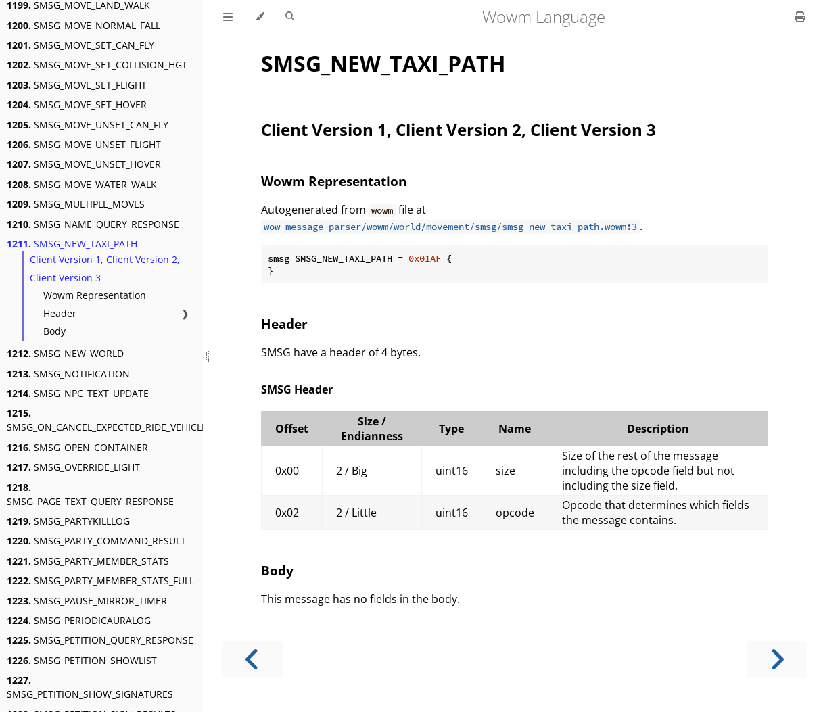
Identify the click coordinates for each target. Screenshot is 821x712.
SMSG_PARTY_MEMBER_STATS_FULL (100, 580)
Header (59, 313)
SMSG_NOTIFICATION (68, 373)
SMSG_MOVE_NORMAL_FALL (83, 25)
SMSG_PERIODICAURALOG (79, 620)
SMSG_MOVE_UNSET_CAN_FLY (87, 124)
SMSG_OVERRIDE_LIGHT (73, 466)
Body (54, 331)
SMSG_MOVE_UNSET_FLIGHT (84, 144)
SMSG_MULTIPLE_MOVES (76, 203)
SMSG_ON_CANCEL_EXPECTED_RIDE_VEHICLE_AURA (121, 419)
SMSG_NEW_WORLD (65, 353)
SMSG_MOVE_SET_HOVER (77, 104)
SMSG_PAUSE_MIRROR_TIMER (87, 600)
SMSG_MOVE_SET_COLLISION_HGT (97, 64)
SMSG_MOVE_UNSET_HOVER (84, 164)
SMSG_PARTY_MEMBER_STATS (88, 560)
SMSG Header (297, 389)
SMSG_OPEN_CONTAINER (77, 447)
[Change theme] (259, 17)
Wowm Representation (94, 295)
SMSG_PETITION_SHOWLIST (82, 660)
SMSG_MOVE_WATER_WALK (82, 184)
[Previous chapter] (252, 659)
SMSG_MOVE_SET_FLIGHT (77, 84)
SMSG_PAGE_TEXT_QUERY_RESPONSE (90, 494)
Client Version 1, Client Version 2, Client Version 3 (105, 268)
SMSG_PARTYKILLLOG (68, 521)
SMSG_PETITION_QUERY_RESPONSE (100, 640)
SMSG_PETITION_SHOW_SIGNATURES (90, 687)
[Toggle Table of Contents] (228, 17)
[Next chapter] (777, 659)
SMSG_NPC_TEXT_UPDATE (78, 393)
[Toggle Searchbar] (290, 17)
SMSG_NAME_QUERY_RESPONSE (93, 224)
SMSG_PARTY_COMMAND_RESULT (96, 540)
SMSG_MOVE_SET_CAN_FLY (80, 45)
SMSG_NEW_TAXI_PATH (72, 243)
